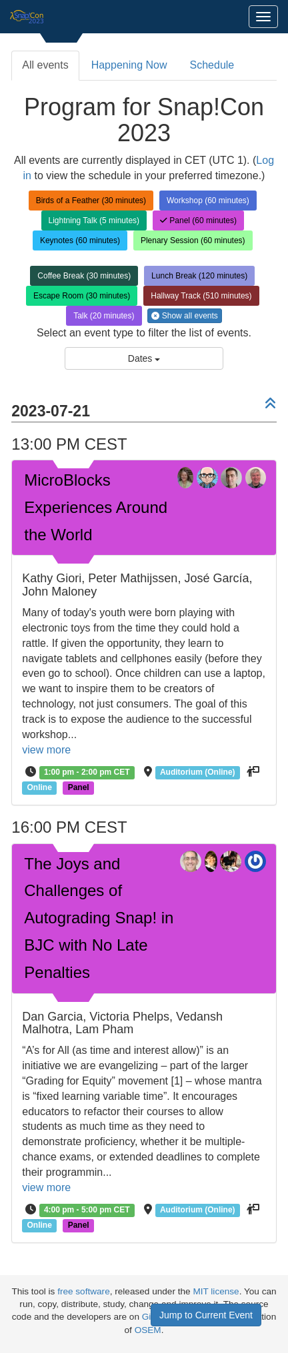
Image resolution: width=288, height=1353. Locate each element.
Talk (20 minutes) (103, 315)
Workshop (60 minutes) (208, 200)
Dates (144, 358)
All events (45, 65)
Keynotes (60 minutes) (80, 240)
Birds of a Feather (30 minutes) (91, 200)
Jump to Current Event (206, 1315)
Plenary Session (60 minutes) (193, 240)
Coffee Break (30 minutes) (84, 275)
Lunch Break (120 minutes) (199, 275)
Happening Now (129, 65)
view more (46, 749)
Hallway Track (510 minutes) (201, 295)
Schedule (212, 65)
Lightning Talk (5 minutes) (94, 220)
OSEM (148, 1330)
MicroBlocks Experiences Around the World (95, 507)
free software (83, 1291)
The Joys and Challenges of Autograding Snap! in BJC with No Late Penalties (98, 918)
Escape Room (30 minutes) (81, 295)
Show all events (184, 315)
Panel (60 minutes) (198, 220)
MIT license (216, 1291)
